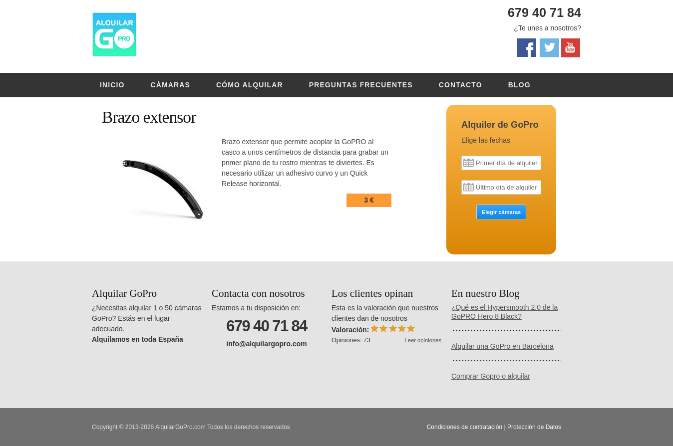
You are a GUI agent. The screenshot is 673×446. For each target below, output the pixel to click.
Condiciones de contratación (464, 427)
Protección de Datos (534, 427)
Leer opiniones (423, 340)
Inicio (112, 85)
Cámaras (170, 85)
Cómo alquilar (249, 85)
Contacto (460, 85)
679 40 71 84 (544, 12)
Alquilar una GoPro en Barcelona (502, 346)
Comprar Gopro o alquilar (490, 376)
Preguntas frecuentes (361, 85)
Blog (519, 85)
